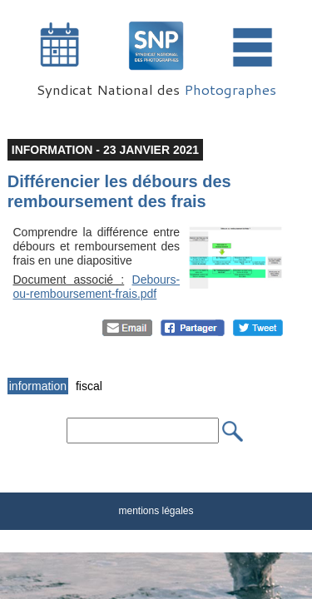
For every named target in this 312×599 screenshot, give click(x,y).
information (38, 386)
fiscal (89, 386)
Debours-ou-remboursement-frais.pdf (97, 286)
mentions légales (155, 511)
